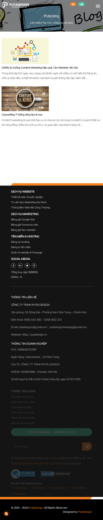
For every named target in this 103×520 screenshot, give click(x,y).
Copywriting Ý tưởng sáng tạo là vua (22, 114)
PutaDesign (36, 507)
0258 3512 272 (53, 320)
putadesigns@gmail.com (33, 327)
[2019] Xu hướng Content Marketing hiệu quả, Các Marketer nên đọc (40, 67)
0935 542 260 (32, 320)
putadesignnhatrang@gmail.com (68, 327)
